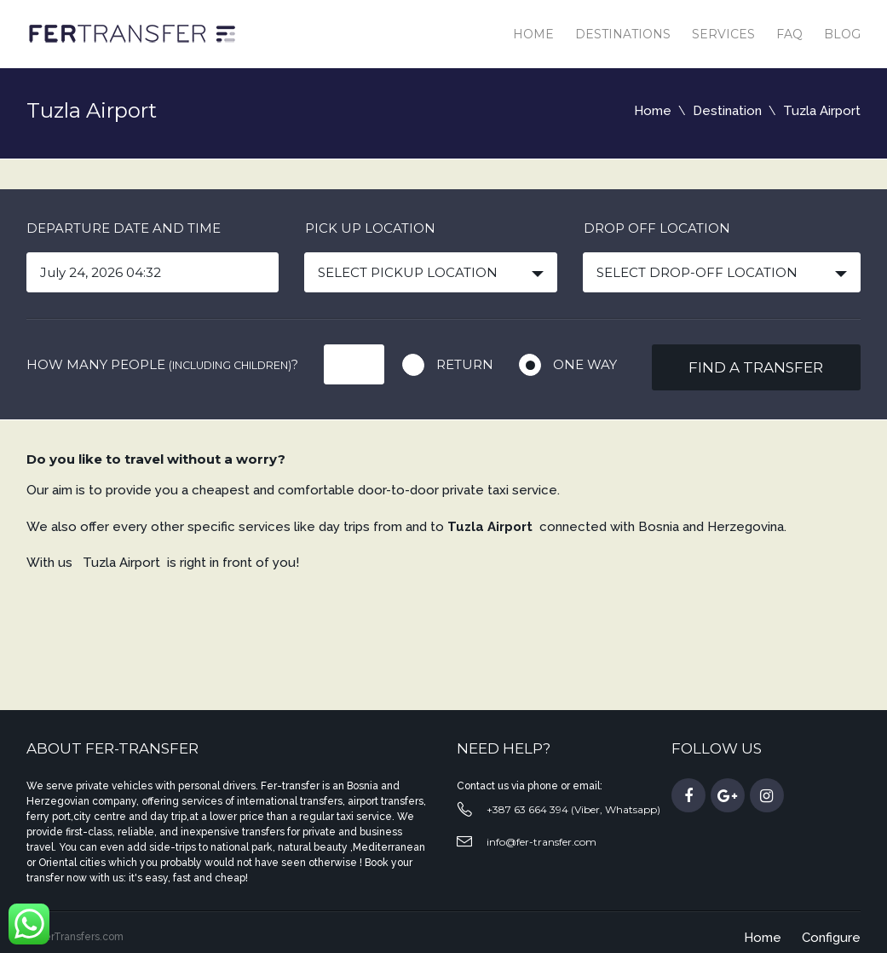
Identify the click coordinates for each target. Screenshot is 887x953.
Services (723, 34)
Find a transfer (755, 367)
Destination (727, 110)
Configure (831, 937)
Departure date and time (123, 228)
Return (464, 364)
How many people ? (162, 364)
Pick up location (370, 228)
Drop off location (657, 228)
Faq (789, 34)
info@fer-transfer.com (541, 841)
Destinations (623, 34)
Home (533, 34)
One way (585, 364)
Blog (842, 34)
